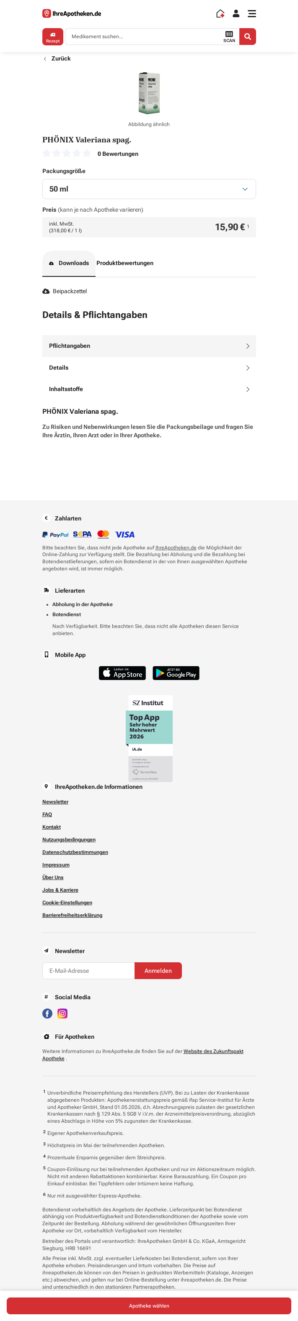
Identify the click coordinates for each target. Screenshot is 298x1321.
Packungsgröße (64, 171)
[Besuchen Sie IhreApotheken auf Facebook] (47, 1013)
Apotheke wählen (149, 1306)
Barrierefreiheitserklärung (72, 915)
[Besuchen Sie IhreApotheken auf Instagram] (62, 1013)
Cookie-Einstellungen (67, 903)
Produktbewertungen (124, 263)
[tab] (149, 346)
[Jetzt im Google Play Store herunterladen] (176, 673)
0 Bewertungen (118, 153)
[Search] (247, 36)
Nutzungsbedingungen (69, 840)
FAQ (47, 814)
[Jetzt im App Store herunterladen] (122, 673)
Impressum (56, 865)
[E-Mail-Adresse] (88, 970)
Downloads (69, 263)
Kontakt (51, 827)
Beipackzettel (64, 291)
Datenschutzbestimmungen (75, 852)
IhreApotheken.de (176, 548)
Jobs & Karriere (60, 890)
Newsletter (55, 802)
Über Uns (53, 877)
